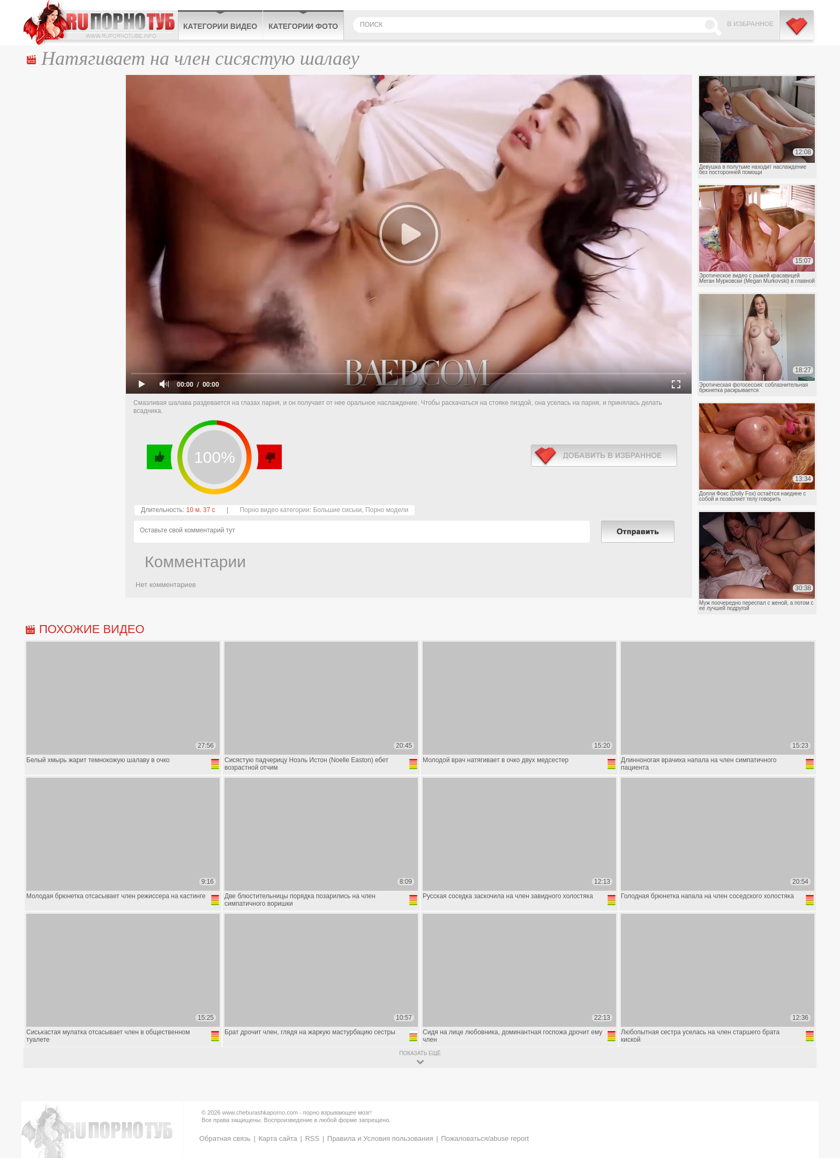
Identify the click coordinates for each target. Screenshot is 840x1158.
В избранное (750, 24)
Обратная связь (225, 1138)
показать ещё (419, 1053)
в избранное (604, 456)
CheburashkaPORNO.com (100, 22)
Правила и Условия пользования (380, 1138)
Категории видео (220, 26)
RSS (312, 1138)
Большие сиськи (337, 510)
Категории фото (303, 26)
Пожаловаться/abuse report (485, 1138)
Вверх (819, 1086)
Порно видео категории (275, 510)
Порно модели (386, 510)
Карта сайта (277, 1138)
